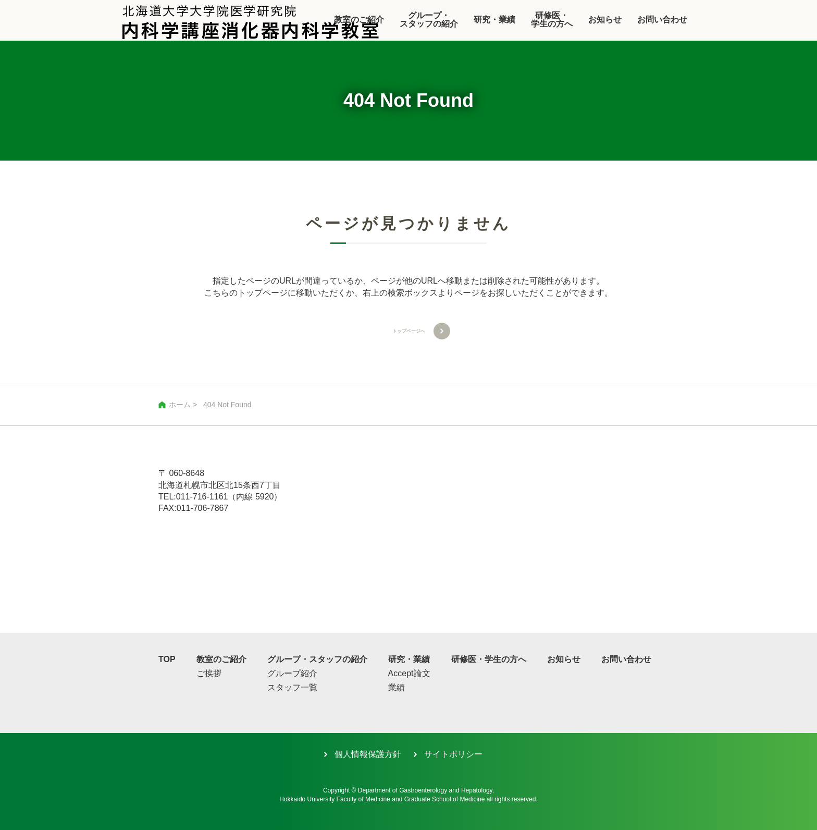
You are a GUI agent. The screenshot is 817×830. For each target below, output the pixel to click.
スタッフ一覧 (292, 687)
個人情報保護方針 (368, 754)
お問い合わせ (662, 19)
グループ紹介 (292, 673)
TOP (167, 659)
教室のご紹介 (221, 659)
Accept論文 (409, 673)
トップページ (263, 292)
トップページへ (408, 330)
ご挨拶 (208, 673)
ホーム (180, 404)
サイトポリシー (453, 754)
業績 (396, 687)
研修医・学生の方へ (552, 19)
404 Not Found (227, 404)
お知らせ (605, 19)
